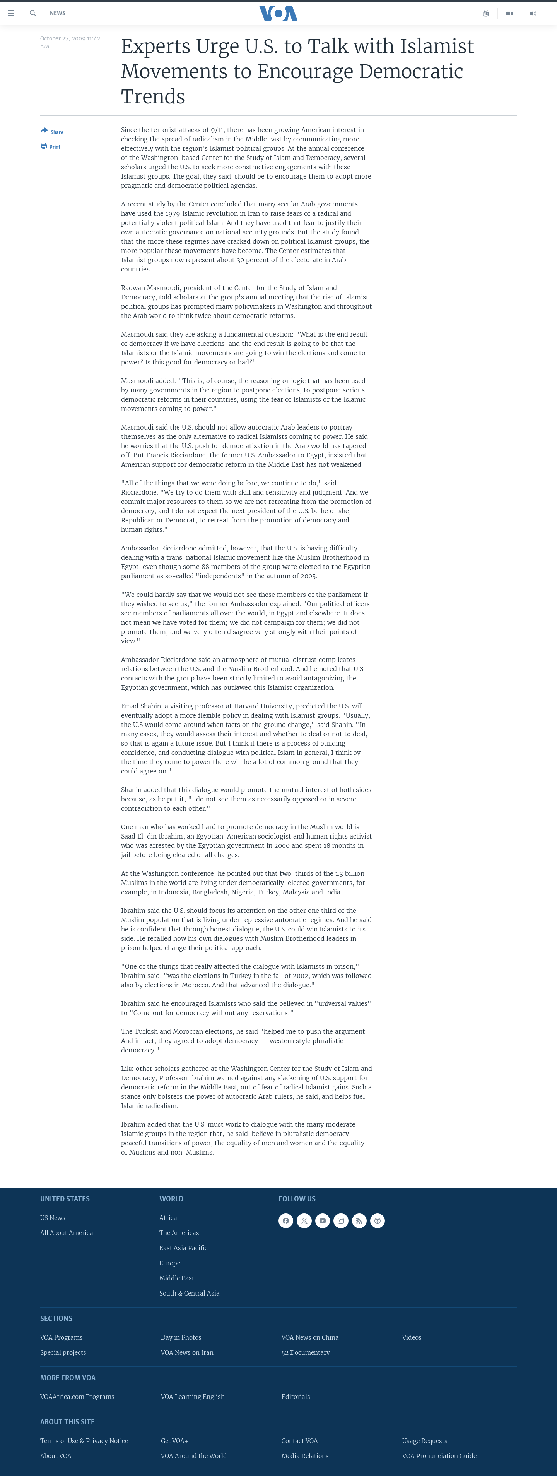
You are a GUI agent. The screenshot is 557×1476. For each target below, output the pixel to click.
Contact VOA (300, 1441)
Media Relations (305, 1456)
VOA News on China (310, 1337)
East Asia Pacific (183, 1248)
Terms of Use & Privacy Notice (84, 1441)
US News (52, 1218)
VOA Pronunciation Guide (439, 1456)
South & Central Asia (189, 1293)
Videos (412, 1337)
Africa (168, 1218)
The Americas (179, 1233)
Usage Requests (425, 1441)
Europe (169, 1263)
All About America (66, 1233)
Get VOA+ (174, 1441)
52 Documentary (306, 1353)
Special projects (63, 1353)
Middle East (176, 1278)
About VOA (56, 1456)
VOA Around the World (194, 1456)
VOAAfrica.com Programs (77, 1396)
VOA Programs (61, 1337)
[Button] (52, 133)
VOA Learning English (193, 1396)
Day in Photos (181, 1337)
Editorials (296, 1396)
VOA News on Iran (187, 1353)
